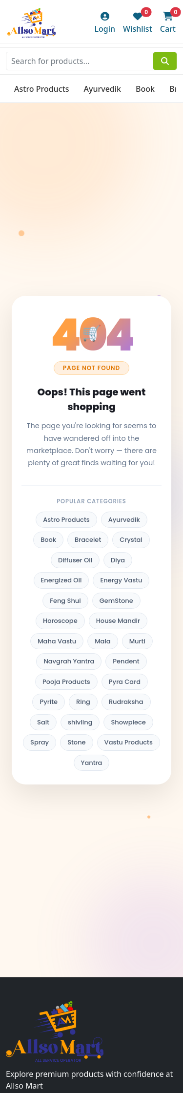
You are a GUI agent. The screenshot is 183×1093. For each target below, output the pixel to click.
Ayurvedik (102, 88)
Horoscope (60, 620)
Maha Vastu (57, 641)
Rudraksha (126, 701)
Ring (83, 701)
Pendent (126, 661)
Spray (39, 742)
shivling (80, 722)
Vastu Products (128, 742)
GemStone (116, 600)
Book (145, 88)
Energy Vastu (121, 580)
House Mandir (118, 620)
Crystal (131, 539)
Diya (118, 560)
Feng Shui (65, 600)
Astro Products (41, 88)
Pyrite (49, 701)
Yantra (91, 762)
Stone (76, 742)
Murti (137, 641)
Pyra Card (125, 681)
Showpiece (128, 722)
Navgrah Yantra (68, 661)
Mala (103, 641)
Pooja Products (66, 681)
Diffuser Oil (75, 560)
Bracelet (88, 539)
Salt (43, 722)
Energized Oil (61, 580)
